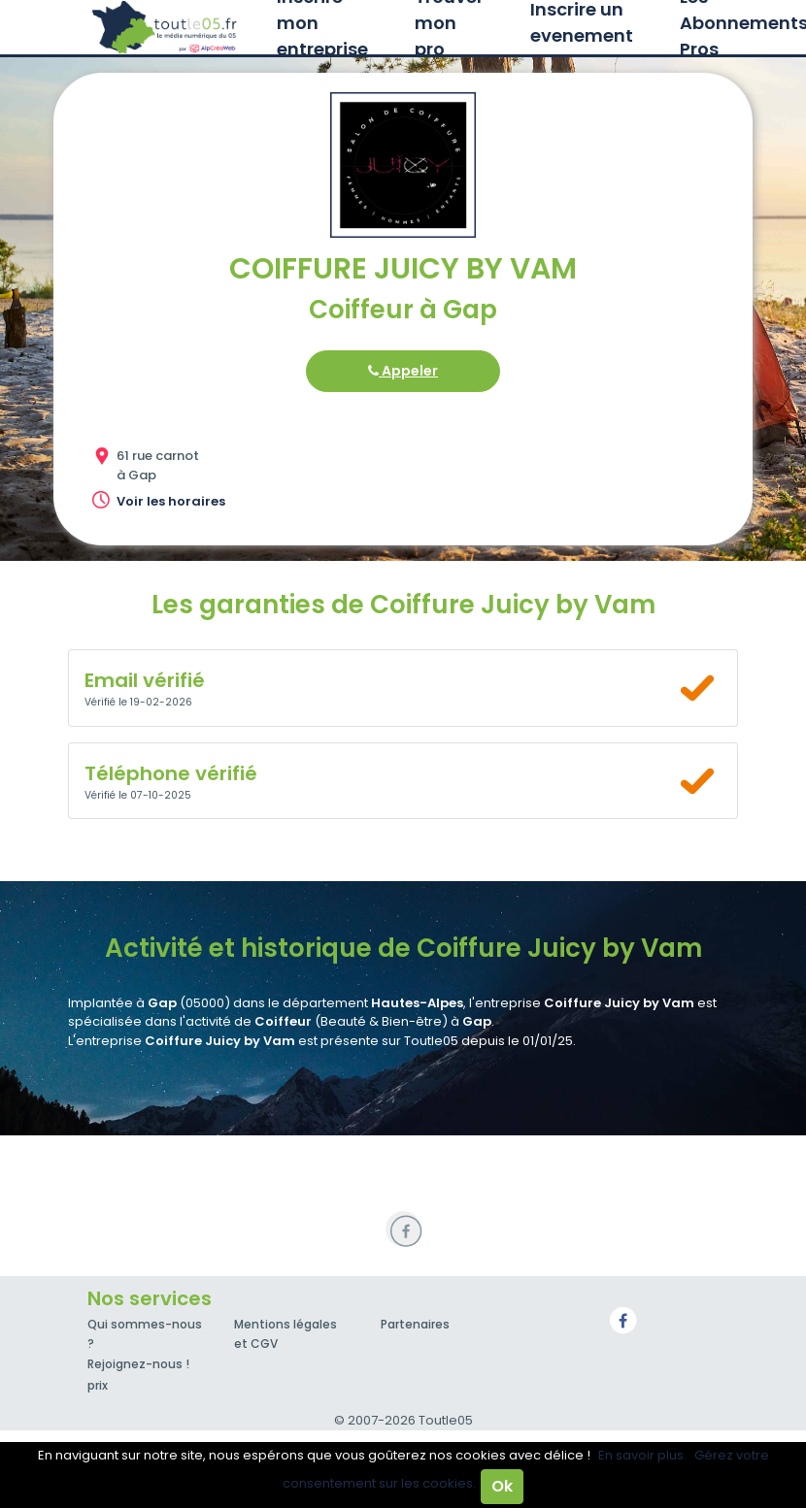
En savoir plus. (642, 1455)
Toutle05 (165, 27)
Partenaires (415, 1324)
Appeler (403, 370)
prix (97, 1385)
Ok (502, 1486)
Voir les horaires (171, 501)
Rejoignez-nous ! (138, 1364)
